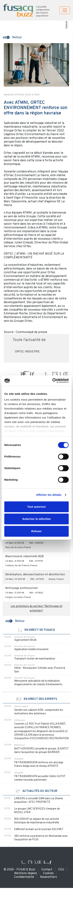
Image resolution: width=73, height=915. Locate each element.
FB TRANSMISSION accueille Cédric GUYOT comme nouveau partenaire (39, 778)
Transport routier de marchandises (34, 659)
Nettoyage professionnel (21, 588)
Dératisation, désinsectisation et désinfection (35, 574)
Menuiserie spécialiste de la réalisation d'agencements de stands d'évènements (38, 682)
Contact (46, 870)
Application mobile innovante (31, 649)
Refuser (36, 531)
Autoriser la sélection (36, 518)
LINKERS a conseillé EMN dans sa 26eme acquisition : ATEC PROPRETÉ (38, 800)
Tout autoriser (36, 506)
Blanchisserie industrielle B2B (24, 556)
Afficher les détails (48, 494)
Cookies (48, 873)
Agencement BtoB (25, 640)
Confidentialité (24, 877)
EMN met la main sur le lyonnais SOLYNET (38, 829)
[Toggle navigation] (65, 10)
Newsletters (48, 877)
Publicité (66, 25)
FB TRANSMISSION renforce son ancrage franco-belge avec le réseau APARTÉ (38, 764)
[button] (12, 37)
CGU (61, 870)
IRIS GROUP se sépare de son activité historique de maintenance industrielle (36, 820)
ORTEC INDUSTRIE (27, 352)
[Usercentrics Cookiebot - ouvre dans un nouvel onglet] (52, 380)
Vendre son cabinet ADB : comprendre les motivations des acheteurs (38, 711)
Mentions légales (25, 873)
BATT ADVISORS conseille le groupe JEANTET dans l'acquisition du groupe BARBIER (41, 750)
